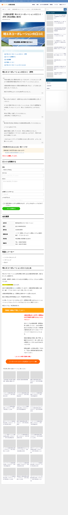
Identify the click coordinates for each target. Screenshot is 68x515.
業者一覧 (48, 82)
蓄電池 (51, 4)
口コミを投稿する (10, 56)
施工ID (15, 288)
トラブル (56, 4)
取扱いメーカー (9, 62)
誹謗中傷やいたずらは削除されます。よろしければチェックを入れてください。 (24, 204)
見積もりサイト (62, 4)
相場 (37, 4)
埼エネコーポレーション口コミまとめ (15, 65)
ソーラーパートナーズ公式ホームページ (23, 361)
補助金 (33, 4)
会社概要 (7, 59)
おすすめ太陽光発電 (44, 4)
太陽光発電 (49, 85)
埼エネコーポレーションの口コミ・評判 (16, 54)
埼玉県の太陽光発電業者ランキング (14, 152)
